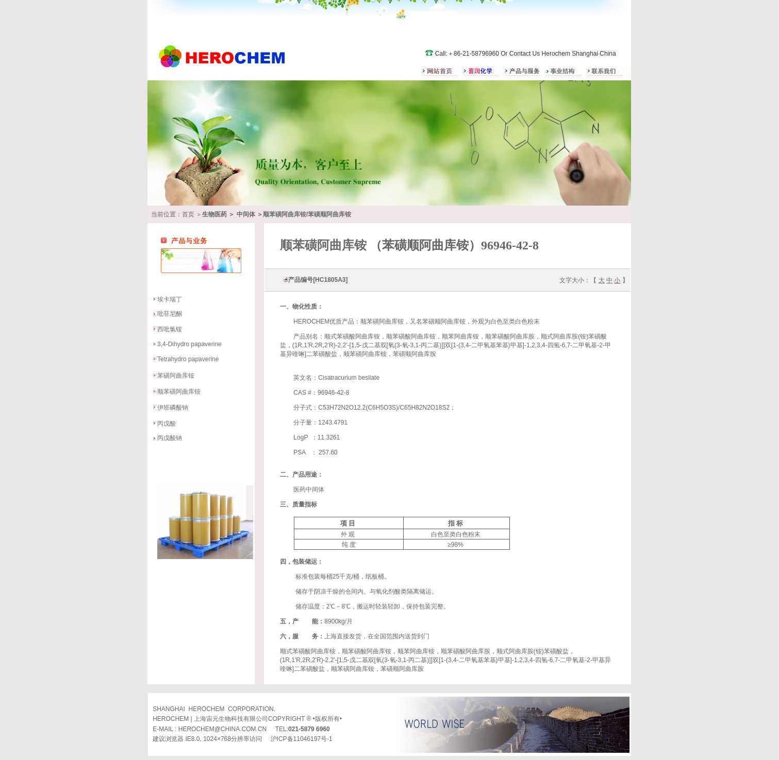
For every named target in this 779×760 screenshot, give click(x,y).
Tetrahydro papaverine (188, 359)
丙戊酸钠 (169, 438)
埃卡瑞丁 (169, 299)
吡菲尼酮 (169, 313)
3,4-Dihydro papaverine (189, 344)
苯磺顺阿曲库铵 (329, 214)
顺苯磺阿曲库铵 (179, 391)
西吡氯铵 (169, 329)
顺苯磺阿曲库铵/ (285, 214)
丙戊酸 (166, 423)
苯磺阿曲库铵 (175, 375)
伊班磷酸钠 (173, 407)
